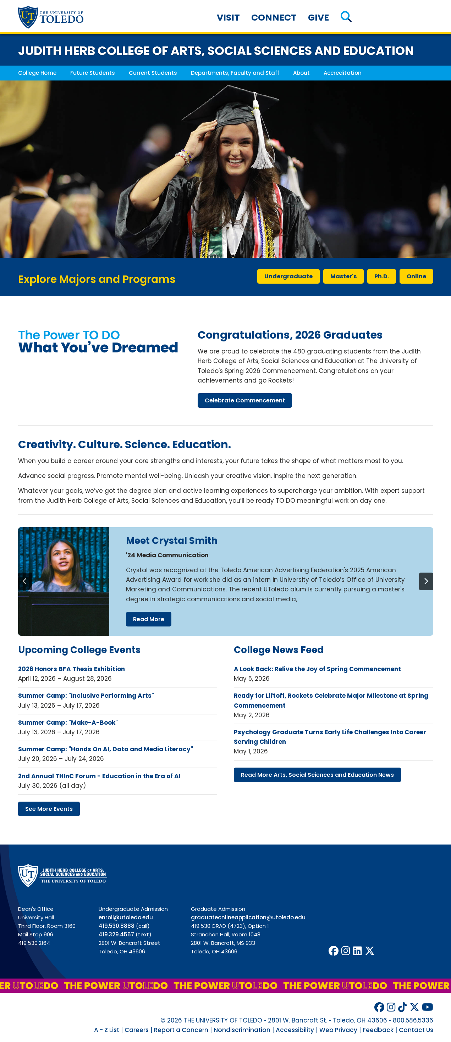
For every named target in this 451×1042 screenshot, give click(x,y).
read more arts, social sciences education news (317, 775)
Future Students (92, 73)
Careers (137, 1030)
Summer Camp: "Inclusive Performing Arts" (86, 695)
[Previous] (25, 581)
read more (148, 619)
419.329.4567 (116, 934)
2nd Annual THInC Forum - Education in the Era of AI (99, 776)
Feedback (378, 1030)
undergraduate (288, 276)
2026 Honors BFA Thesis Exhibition (71, 669)
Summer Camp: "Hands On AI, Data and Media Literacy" (105, 749)
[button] (346, 17)
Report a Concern (181, 1030)
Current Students (153, 73)
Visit (228, 17)
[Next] (426, 581)
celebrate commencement (245, 400)
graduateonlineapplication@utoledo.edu (248, 917)
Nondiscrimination (242, 1030)
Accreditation (343, 73)
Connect (274, 17)
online (416, 276)
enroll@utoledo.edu (126, 917)
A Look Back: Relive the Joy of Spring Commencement (317, 669)
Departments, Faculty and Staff (235, 73)
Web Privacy (338, 1030)
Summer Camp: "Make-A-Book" (68, 722)
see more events (49, 809)
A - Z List (106, 1030)
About (301, 73)
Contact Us (416, 1030)
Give (318, 17)
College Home (37, 73)
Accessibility (295, 1030)
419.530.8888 (116, 926)
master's (343, 276)
